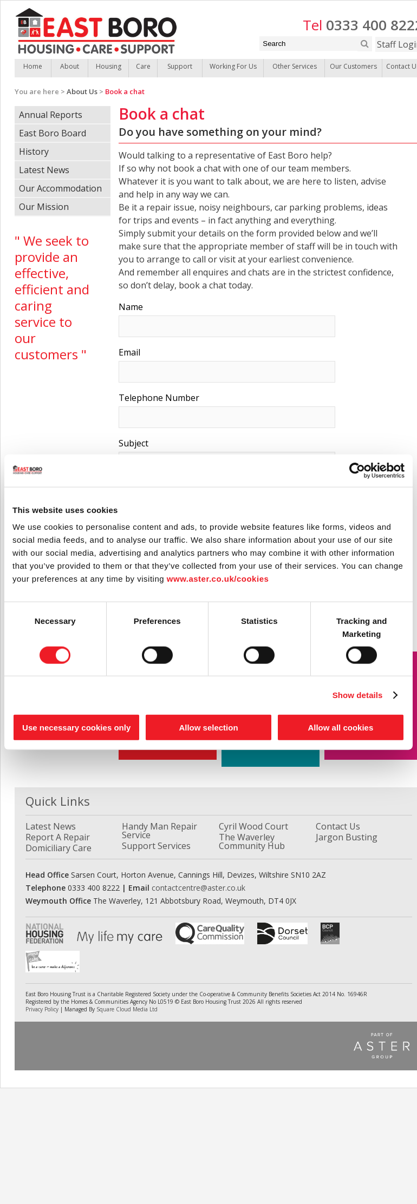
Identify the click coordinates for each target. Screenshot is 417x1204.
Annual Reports (50, 115)
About (69, 66)
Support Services (156, 846)
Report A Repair (57, 837)
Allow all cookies (340, 727)
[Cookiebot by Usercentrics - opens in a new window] (357, 470)
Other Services (294, 66)
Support (179, 66)
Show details (358, 694)
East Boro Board (52, 133)
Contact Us (338, 826)
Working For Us (233, 66)
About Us (82, 91)
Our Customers (353, 66)
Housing (108, 66)
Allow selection (208, 727)
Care (143, 66)
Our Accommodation (60, 188)
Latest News (44, 170)
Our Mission (44, 207)
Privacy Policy (41, 1009)
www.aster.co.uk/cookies (218, 578)
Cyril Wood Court (253, 826)
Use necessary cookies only (76, 727)
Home (32, 66)
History (34, 151)
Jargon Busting (346, 837)
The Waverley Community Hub (252, 841)
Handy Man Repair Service (159, 830)
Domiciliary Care (58, 848)
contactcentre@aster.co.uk (198, 888)
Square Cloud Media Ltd (127, 1009)
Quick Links (57, 801)
